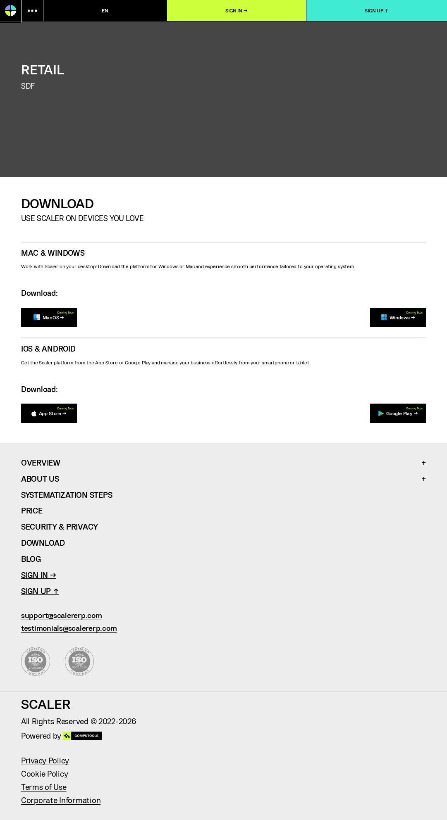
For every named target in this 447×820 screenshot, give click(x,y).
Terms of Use (44, 786)
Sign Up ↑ (377, 10)
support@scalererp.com (61, 615)
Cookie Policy (44, 773)
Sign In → (236, 10)
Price (32, 510)
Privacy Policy (45, 760)
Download (43, 542)
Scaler (46, 703)
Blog (31, 558)
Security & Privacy (59, 526)
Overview (40, 462)
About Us (40, 478)
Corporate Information (60, 800)
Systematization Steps (66, 494)
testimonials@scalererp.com (69, 628)
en (105, 10)
